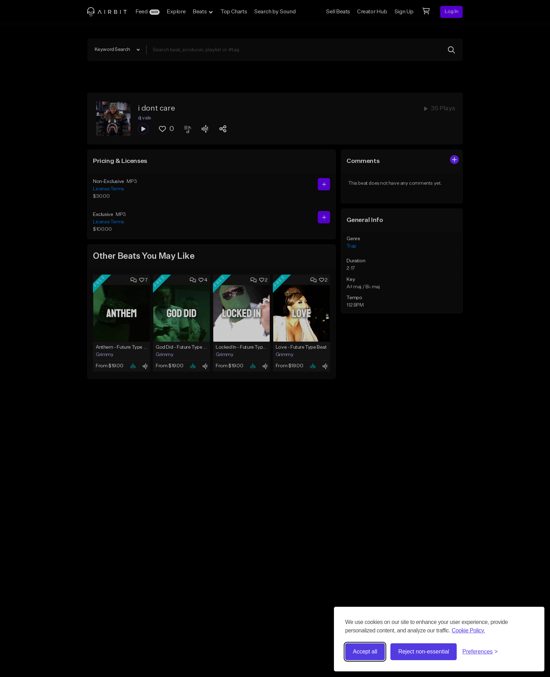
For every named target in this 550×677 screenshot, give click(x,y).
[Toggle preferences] (480, 652)
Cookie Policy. (468, 630)
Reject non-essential (423, 652)
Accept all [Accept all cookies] (365, 652)
